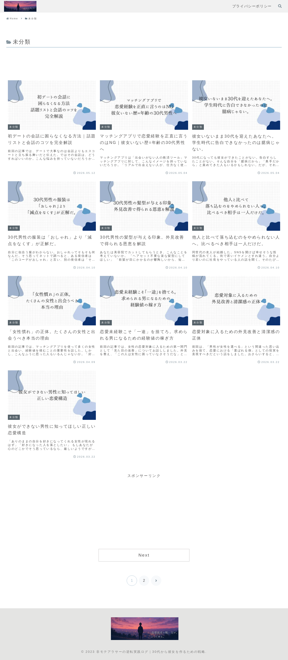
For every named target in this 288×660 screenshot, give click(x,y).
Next (144, 555)
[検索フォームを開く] (280, 6)
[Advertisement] (144, 61)
